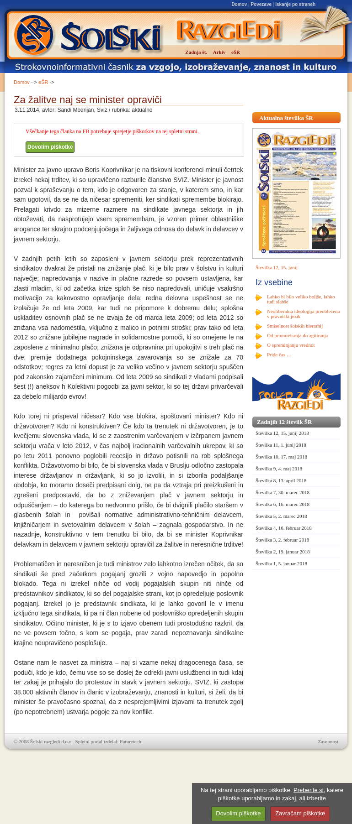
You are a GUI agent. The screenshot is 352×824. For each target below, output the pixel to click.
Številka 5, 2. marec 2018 (281, 516)
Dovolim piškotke (50, 147)
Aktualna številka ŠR (286, 118)
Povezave (261, 4)
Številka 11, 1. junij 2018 (281, 445)
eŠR (43, 82)
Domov (239, 4)
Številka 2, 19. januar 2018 (283, 551)
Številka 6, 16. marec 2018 (282, 504)
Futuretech (130, 741)
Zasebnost (328, 741)
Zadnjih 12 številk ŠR (284, 421)
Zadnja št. (196, 52)
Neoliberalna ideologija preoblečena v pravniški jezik (303, 313)
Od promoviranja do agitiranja (297, 335)
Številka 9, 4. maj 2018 (279, 468)
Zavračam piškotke (300, 813)
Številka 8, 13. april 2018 (281, 480)
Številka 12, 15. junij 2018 (282, 433)
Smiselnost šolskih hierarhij (295, 326)
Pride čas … (279, 354)
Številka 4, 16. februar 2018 (284, 528)
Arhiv (219, 52)
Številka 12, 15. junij (277, 267)
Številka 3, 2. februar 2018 (282, 539)
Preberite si (308, 790)
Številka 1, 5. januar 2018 (281, 563)
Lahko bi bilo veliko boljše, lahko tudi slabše (301, 299)
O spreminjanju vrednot (291, 345)
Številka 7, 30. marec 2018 (282, 492)
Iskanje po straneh (295, 4)
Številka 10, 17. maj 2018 (281, 456)
